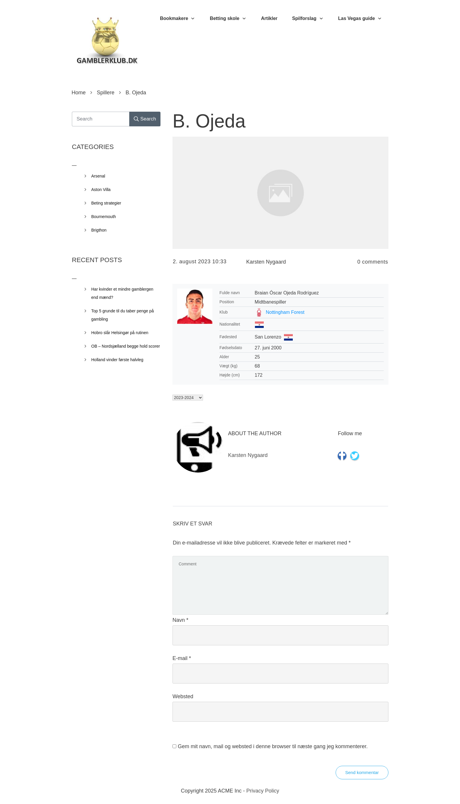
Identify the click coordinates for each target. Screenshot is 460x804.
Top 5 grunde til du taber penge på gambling (122, 315)
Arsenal (98, 176)
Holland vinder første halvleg (117, 359)
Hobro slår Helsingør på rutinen (119, 332)
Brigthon (98, 230)
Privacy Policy (262, 791)
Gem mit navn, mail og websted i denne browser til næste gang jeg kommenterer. (273, 746)
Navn (180, 620)
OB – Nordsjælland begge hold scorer (125, 346)
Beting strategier (106, 203)
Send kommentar (362, 772)
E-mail (181, 658)
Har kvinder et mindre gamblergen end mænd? (122, 293)
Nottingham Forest (285, 312)
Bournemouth (103, 216)
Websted (182, 696)
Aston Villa (101, 189)
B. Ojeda (209, 121)
